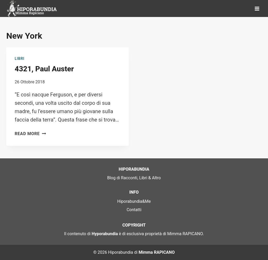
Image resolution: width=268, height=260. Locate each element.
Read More (30, 133)
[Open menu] (257, 8)
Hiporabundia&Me (134, 201)
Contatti (134, 209)
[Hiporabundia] (32, 8)
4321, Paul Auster (44, 69)
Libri (19, 58)
